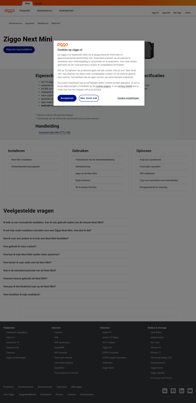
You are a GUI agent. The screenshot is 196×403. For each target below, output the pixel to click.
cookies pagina (103, 86)
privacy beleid (125, 86)
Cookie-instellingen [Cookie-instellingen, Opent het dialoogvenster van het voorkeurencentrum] (128, 98)
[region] (99, 73)
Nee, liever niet (88, 98)
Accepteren (67, 98)
